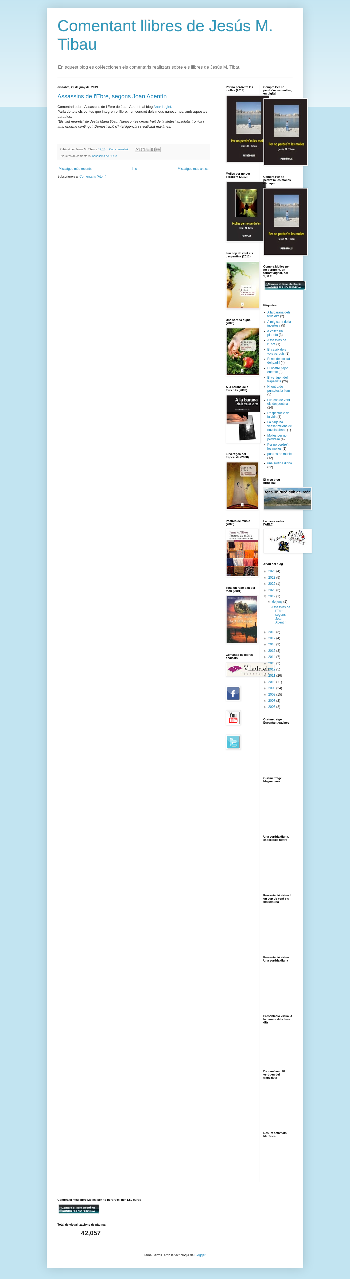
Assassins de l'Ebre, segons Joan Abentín (112, 96)
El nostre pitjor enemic (277, 370)
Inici (134, 169)
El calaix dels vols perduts (276, 351)
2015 (272, 651)
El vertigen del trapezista (277, 379)
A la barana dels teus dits (278, 314)
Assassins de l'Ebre (104, 156)
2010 (272, 682)
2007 (272, 701)
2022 (272, 584)
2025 (272, 571)
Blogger (200, 1255)
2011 (272, 675)
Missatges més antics (193, 169)
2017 (272, 638)
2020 (272, 590)
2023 (272, 577)
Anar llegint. (163, 107)
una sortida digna (279, 463)
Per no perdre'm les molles (278, 446)
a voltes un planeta (275, 333)
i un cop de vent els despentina (278, 402)
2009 (272, 688)
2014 (272, 657)
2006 (272, 707)
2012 (272, 669)
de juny (277, 601)
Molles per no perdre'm (277, 437)
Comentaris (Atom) (92, 176)
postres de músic (279, 454)
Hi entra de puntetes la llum (278, 388)
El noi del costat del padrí (278, 360)
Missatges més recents (75, 169)
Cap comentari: (119, 149)
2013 (272, 663)
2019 (272, 596)
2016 (272, 644)
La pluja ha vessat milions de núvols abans (279, 426)
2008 (272, 694)
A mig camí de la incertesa (279, 323)
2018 (272, 632)
